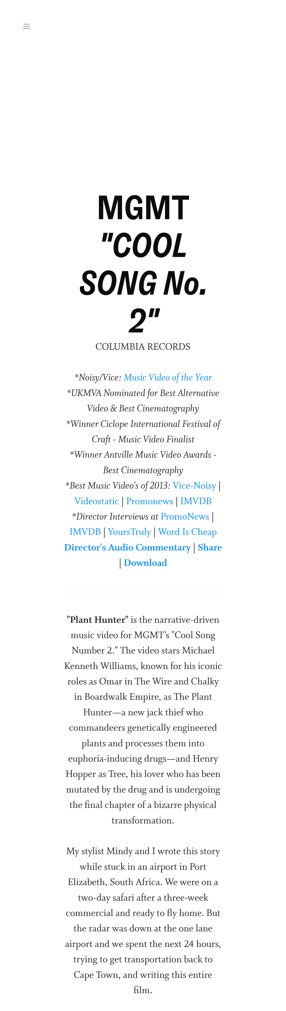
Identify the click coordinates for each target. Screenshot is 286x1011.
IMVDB (196, 502)
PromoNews (185, 517)
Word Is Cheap (187, 532)
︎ (26, 26)
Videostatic (97, 502)
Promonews (149, 502)
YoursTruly (129, 532)
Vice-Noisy (194, 486)
